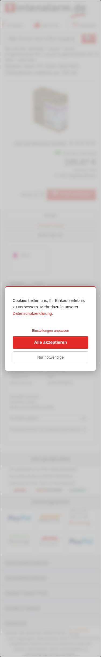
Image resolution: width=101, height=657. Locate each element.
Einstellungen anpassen (50, 330)
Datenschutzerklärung (32, 313)
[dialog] (50, 328)
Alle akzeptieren (50, 342)
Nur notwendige (50, 357)
